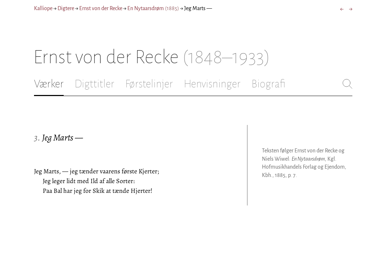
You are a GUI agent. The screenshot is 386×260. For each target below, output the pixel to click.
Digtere (66, 8)
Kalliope (43, 8)
